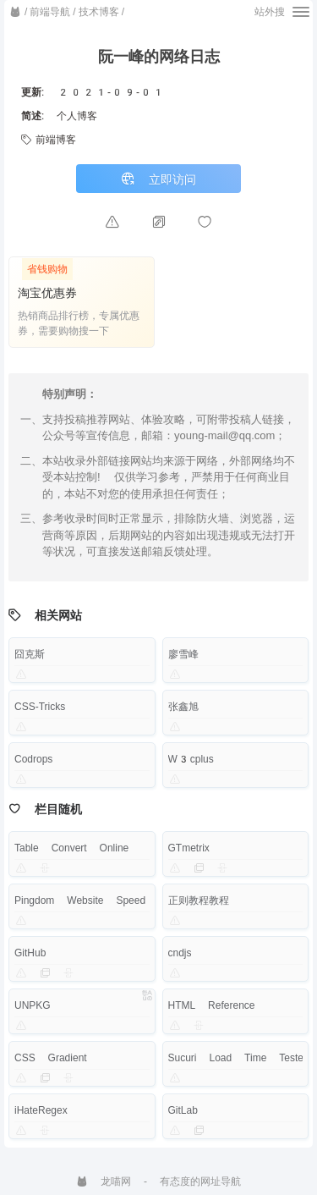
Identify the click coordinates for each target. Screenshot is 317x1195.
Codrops (33, 759)
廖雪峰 (183, 654)
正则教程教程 (198, 900)
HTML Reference (211, 1005)
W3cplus (191, 759)
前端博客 (48, 140)
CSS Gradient (50, 1058)
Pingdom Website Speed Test (95, 900)
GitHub (30, 953)
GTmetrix (189, 848)
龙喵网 (103, 1181)
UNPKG (32, 1005)
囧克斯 (29, 654)
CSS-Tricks (39, 707)
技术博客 (99, 12)
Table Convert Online (71, 848)
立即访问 (158, 179)
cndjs (180, 953)
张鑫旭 (183, 707)
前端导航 (50, 12)
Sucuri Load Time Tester (237, 1058)
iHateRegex (41, 1110)
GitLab (183, 1110)
